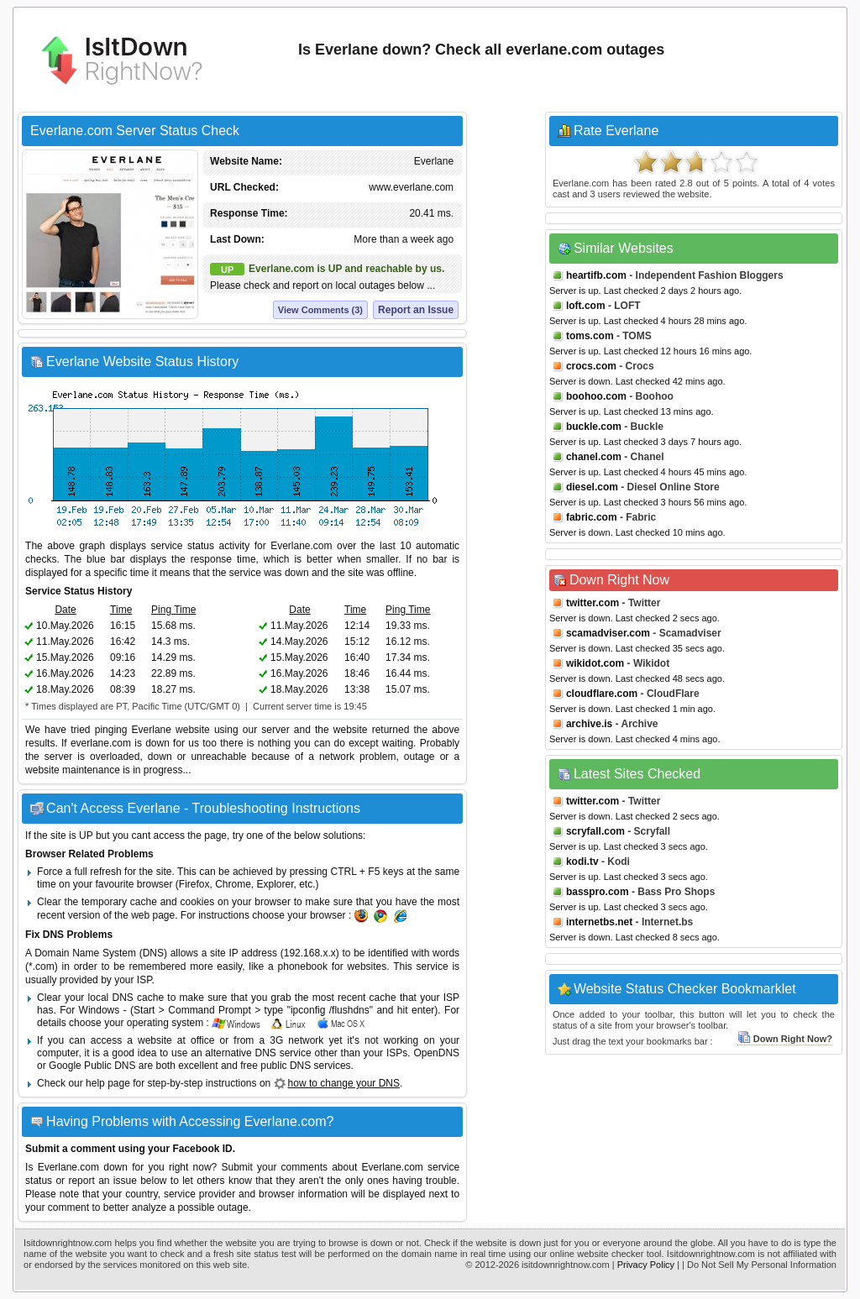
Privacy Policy (645, 1265)
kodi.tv (582, 861)
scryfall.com (595, 831)
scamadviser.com (608, 633)
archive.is (589, 724)
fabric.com (591, 517)
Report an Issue (416, 310)
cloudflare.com (601, 693)
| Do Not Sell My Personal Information (759, 1265)
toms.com (590, 336)
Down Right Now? (784, 1039)
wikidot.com (595, 663)
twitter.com (592, 603)
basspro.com (597, 892)
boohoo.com (596, 396)
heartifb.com (596, 275)
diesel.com (592, 487)
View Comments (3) (320, 310)
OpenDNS (436, 1053)
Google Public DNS (92, 1065)
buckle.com (593, 426)
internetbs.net (599, 922)
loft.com (586, 306)
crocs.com (591, 366)
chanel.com (593, 457)
